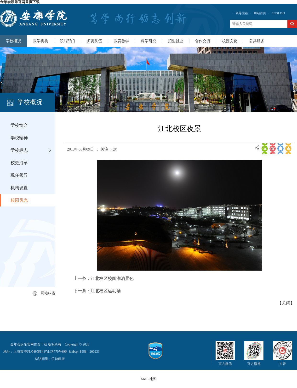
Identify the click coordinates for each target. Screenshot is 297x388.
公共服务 (256, 41)
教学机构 (40, 41)
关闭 (286, 303)
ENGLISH (278, 13)
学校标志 (19, 150)
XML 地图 (149, 379)
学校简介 (19, 125)
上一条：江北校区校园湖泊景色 (103, 278)
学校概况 (13, 41)
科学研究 (148, 41)
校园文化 (229, 41)
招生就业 (175, 41)
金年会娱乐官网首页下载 (20, 2)
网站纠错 (44, 293)
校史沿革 (19, 162)
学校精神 (19, 137)
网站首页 (260, 13)
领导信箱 (241, 13)
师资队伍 (94, 41)
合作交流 (202, 41)
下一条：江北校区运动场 (97, 290)
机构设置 (19, 187)
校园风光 (19, 200)
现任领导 (19, 175)
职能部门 (67, 41)
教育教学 (121, 41)
